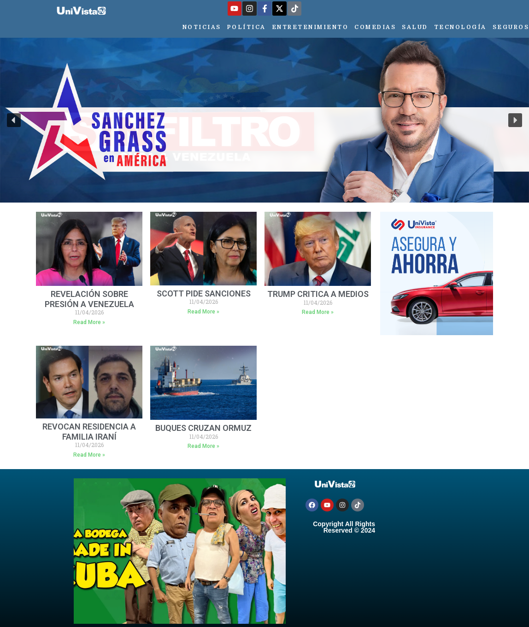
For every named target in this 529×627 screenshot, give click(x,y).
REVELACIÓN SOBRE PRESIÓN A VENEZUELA (89, 299)
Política (246, 27)
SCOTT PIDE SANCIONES (204, 293)
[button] (14, 120)
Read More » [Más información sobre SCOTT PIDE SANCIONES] (203, 311)
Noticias (201, 27)
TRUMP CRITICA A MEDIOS (318, 294)
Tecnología (460, 27)
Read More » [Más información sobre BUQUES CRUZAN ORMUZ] (203, 446)
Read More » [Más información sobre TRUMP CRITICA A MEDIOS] (318, 312)
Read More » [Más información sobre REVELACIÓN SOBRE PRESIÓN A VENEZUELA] (89, 322)
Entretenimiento (310, 27)
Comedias (375, 27)
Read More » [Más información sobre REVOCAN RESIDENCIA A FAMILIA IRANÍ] (89, 455)
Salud (415, 27)
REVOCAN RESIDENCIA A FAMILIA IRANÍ (89, 431)
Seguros (511, 27)
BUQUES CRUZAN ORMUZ (203, 428)
